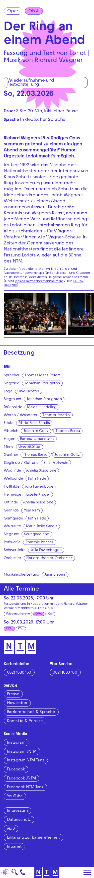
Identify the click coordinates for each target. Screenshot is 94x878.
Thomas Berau (68, 431)
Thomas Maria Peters (42, 375)
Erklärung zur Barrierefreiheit (33, 838)
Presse (13, 694)
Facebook (16, 770)
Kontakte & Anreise (25, 721)
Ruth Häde (37, 479)
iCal (50, 614)
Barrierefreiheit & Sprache (31, 712)
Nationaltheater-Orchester (49, 558)
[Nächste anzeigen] (85, 314)
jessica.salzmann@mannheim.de (39, 281)
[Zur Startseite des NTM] (20, 647)
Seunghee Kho (36, 534)
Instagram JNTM (22, 752)
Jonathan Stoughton (42, 383)
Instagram (16, 743)
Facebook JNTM (21, 779)
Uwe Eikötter (28, 391)
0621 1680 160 (65, 673)
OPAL (33, 11)
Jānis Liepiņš (55, 575)
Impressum (17, 811)
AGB (11, 829)
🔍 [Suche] (15, 873)
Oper (12, 11)
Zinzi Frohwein (55, 463)
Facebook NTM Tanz (25, 787)
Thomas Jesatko (56, 415)
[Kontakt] (22, 872)
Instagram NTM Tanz (25, 761)
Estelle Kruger (38, 495)
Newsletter (17, 703)
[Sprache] (6, 872)
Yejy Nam (32, 510)
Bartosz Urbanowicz (37, 439)
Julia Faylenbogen (40, 487)
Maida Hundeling (42, 407)
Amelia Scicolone (41, 471)
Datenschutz (19, 820)
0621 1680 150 (19, 673)
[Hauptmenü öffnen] (87, 872)
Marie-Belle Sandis (34, 423)
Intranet (14, 847)
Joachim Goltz (35, 431)
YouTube (15, 797)
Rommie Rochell (40, 542)
